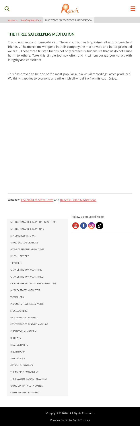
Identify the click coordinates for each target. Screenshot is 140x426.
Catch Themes (81, 420)
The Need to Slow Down (37, 200)
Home (12, 20)
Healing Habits (31, 20)
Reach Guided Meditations (78, 200)
